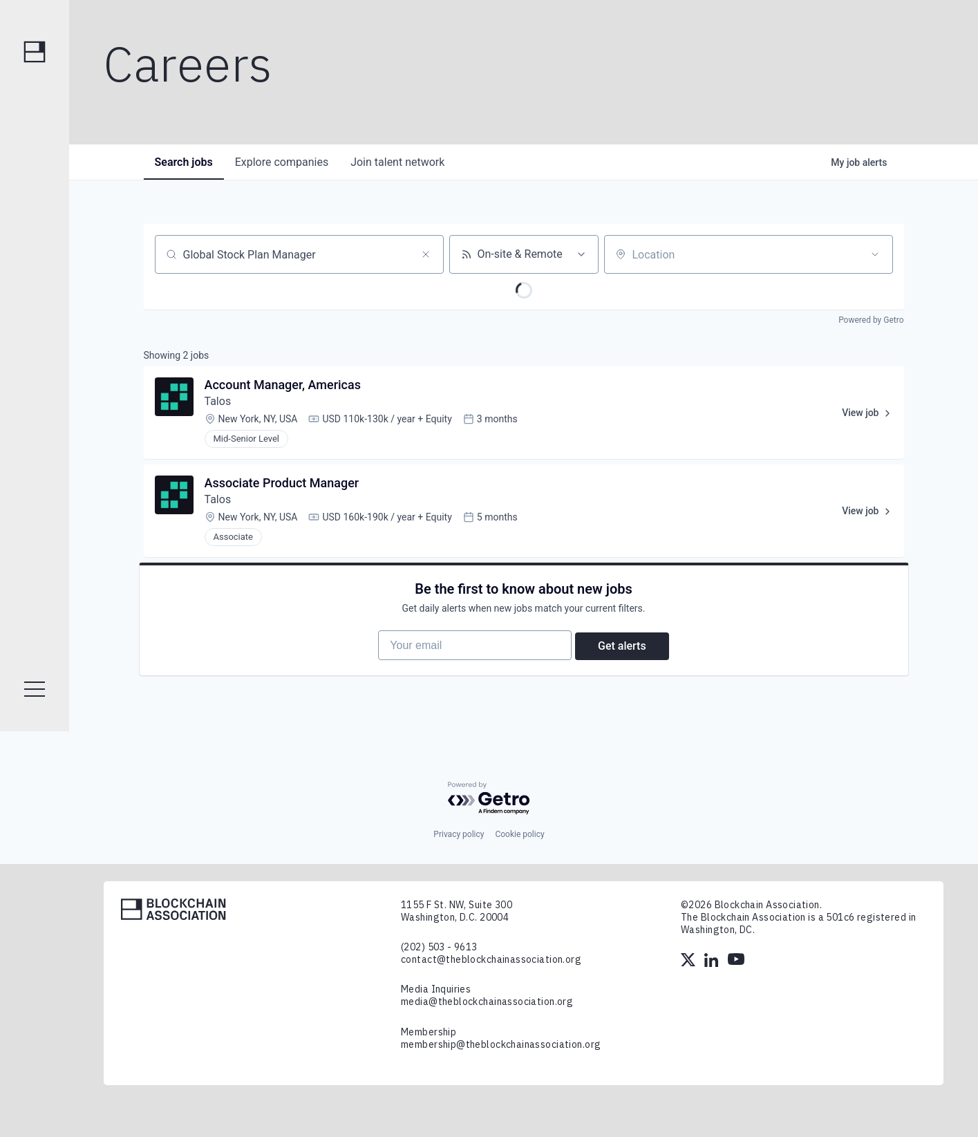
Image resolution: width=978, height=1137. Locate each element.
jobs (184, 162)
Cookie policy (519, 834)
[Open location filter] (875, 254)
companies (281, 162)
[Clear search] (426, 254)
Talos (218, 401)
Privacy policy (458, 834)
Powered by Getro (870, 320)
